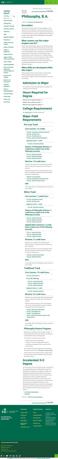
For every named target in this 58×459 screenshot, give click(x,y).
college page (28, 112)
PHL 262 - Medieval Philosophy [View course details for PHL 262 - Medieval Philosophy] (34, 156)
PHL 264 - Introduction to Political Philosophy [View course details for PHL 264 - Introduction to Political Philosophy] (38, 132)
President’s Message (9, 26)
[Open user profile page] (46, 2)
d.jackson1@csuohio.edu (51, 424)
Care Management (37, 415)
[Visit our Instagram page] (16, 455)
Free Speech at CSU (25, 427)
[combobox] (44, 8)
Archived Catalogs (8, 93)
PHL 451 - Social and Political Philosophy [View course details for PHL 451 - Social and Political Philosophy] (37, 137)
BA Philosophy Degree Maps (39, 11)
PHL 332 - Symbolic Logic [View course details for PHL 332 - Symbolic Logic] (33, 134)
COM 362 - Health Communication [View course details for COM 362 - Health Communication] (35, 254)
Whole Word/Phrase (8, 18)
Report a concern (37, 420)
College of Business (9, 47)
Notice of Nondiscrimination (8, 90)
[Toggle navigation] (55, 2)
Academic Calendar (8, 37)
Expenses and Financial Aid (7, 80)
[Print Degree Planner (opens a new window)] (46, 11)
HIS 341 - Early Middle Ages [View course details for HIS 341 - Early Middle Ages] (33, 311)
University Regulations (7, 85)
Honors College (7, 61)
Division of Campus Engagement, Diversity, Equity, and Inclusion (9, 70)
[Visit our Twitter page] (4, 455)
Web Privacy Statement (7, 445)
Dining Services (36, 417)
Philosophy (27, 394)
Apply (5, 34)
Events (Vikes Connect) (24, 424)
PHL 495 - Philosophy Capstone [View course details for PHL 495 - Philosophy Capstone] (36, 143)
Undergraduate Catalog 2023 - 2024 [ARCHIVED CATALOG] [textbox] (42, 8)
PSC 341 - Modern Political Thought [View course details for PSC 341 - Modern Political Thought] (36, 180)
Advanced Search (8, 20)
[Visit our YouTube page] (7, 455)
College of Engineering (7, 50)
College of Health (8, 54)
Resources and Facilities (7, 76)
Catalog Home (7, 23)
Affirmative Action (5, 447)
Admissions (6, 31)
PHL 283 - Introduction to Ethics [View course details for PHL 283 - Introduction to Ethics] (35, 199)
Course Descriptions (9, 64)
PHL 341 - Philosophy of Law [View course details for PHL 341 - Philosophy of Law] (34, 136)
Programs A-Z (7, 40)
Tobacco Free (4, 449)
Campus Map (7, 96)
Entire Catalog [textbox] (6, 15)
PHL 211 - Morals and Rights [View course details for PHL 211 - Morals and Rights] (34, 232)
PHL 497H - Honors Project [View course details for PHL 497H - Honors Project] (45, 350)
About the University (9, 29)
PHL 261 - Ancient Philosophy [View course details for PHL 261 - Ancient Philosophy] (34, 154)
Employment (24, 420)
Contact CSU (7, 99)
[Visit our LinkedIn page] (13, 455)
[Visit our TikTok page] (19, 455)
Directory (23, 417)
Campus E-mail (24, 412)
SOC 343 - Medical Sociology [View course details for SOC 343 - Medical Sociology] (34, 256)
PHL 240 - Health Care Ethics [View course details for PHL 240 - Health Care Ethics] (34, 236)
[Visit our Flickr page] (10, 455)
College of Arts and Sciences (8, 43)
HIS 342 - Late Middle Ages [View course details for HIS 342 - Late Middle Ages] (33, 313)
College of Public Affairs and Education (9, 58)
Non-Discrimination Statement (8, 451)
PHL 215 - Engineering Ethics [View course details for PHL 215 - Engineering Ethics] (34, 234)
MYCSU (34, 412)
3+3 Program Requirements (31, 392)
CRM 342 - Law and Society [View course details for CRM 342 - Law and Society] (33, 176)
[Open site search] (51, 2)
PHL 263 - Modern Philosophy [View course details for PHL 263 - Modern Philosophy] (34, 158)
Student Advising (37, 426)
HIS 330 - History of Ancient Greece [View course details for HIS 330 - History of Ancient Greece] (35, 309)
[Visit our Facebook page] (1, 455)
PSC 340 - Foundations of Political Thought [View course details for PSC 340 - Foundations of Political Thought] (37, 178)
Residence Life (36, 423)
